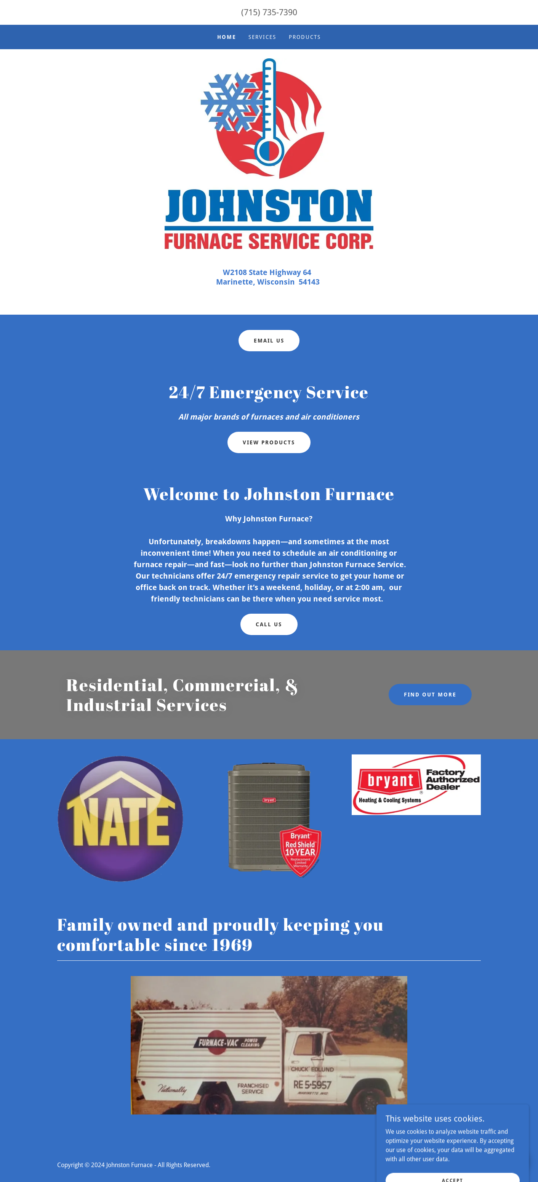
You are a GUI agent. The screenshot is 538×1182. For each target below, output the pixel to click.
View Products (269, 442)
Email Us (269, 341)
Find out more (430, 695)
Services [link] (262, 37)
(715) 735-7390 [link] (269, 12)
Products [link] (305, 37)
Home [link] (226, 37)
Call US (269, 624)
